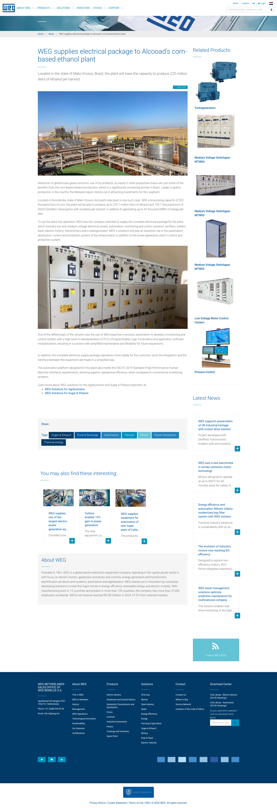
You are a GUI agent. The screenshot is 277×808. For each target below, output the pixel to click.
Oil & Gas (145, 695)
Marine (144, 699)
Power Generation (165, 435)
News (235, 3)
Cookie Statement (117, 802)
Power (144, 435)
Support (114, 8)
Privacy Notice (97, 802)
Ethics (97, 8)
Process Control (205, 372)
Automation (111, 435)
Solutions (63, 8)
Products (43, 8)
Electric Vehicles (149, 743)
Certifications (78, 733)
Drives (110, 712)
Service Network (183, 704)
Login (262, 3)
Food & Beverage (87, 435)
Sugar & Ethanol (61, 435)
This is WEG (78, 695)
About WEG (24, 8)
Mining (144, 733)
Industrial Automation (117, 721)
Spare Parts (112, 736)
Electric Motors (114, 695)
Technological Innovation (84, 718)
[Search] (271, 10)
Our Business (78, 728)
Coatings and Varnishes (118, 731)
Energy (144, 718)
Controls (111, 717)
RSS (147, 802)
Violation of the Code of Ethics (190, 709)
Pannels (129, 435)
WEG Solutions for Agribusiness (65, 389)
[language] (272, 3)
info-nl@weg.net (51, 713)
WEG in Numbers (80, 699)
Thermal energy (53, 442)
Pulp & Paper (147, 738)
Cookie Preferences (141, 792)
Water (144, 709)
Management (78, 709)
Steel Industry (147, 704)
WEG (7, 8)
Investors (83, 8)
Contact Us (181, 695)
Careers (245, 3)
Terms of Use (136, 802)
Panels (110, 726)
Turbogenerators (205, 108)
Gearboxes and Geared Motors (121, 699)
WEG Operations (80, 714)
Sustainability (78, 723)
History (75, 704)
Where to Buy (182, 699)
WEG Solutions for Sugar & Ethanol (66, 393)
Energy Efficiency (149, 714)
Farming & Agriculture (151, 723)
